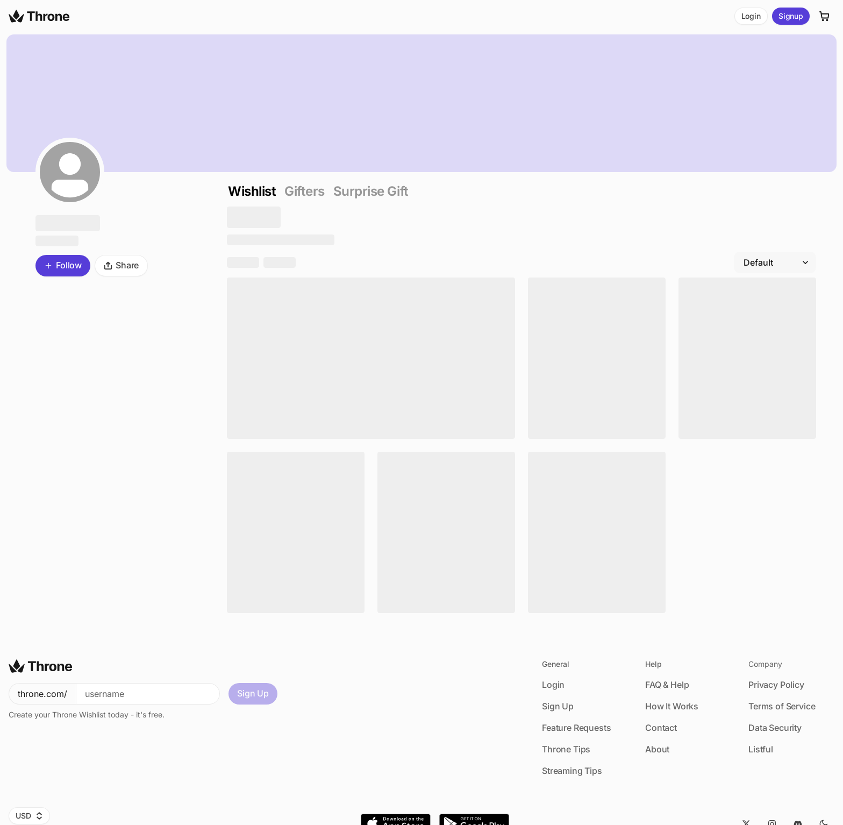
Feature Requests (576, 727)
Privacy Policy (776, 684)
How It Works (671, 706)
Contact (661, 727)
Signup (790, 15)
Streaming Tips (572, 770)
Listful (760, 749)
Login (751, 15)
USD (29, 815)
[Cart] (824, 16)
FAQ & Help (667, 684)
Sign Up (253, 693)
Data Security (775, 727)
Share (121, 265)
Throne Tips (566, 749)
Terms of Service (781, 706)
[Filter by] (775, 262)
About (657, 749)
